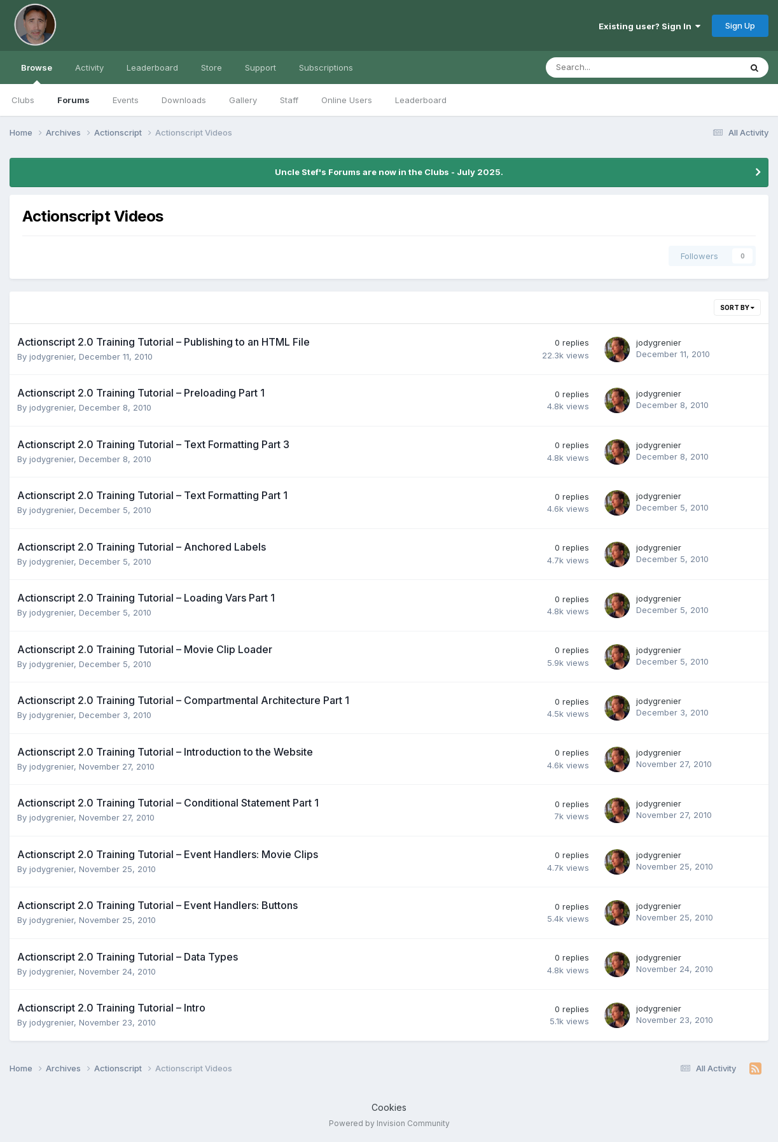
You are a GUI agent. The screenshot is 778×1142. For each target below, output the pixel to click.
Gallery (243, 100)
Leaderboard (421, 100)
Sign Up (740, 25)
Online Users (346, 100)
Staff (289, 100)
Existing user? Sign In (649, 26)
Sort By (737, 307)
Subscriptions (326, 67)
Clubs (22, 100)
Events (126, 100)
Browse (36, 73)
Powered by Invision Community (389, 1123)
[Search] (610, 67)
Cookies (389, 1107)
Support (260, 67)
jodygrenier (51, 356)
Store (211, 67)
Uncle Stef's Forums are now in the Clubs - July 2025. (389, 172)
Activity (89, 67)
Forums (73, 100)
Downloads (184, 100)
